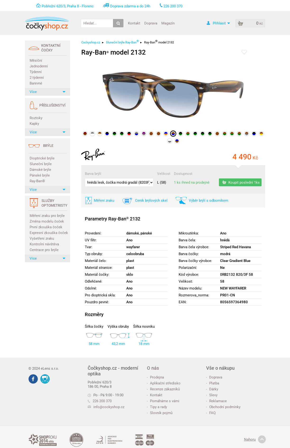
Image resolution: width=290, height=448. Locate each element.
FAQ (211, 413)
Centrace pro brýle (44, 250)
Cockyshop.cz (90, 42)
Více (47, 92)
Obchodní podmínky (223, 407)
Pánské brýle (40, 175)
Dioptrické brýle (42, 158)
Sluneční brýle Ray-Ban (122, 41)
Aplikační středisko (164, 383)
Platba (212, 383)
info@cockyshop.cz (108, 407)
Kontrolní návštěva (44, 244)
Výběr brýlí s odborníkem (208, 200)
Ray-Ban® (37, 181)
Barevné (36, 83)
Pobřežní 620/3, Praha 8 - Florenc (68, 6)
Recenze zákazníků (163, 389)
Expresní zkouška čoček (48, 233)
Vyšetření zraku (42, 238)
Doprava (150, 23)
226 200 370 (100, 401)
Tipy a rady (157, 407)
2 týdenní (37, 77)
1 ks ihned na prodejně (191, 182)
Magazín (168, 23)
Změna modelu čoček (47, 221)
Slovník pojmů (159, 413)
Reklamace (216, 401)
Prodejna (155, 377)
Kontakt (134, 23)
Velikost (163, 174)
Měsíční (36, 60)
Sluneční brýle (41, 164)
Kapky (34, 123)
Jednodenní (39, 66)
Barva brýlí (93, 174)
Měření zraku (104, 200)
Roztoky (36, 118)
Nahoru (255, 439)
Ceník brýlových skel (151, 200)
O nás (153, 368)
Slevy (212, 395)
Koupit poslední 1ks (241, 182)
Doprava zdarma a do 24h (130, 6)
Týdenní (36, 72)
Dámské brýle (40, 170)
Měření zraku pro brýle (47, 216)
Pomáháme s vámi (163, 401)
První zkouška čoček (46, 227)
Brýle (48, 146)
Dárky (212, 389)
